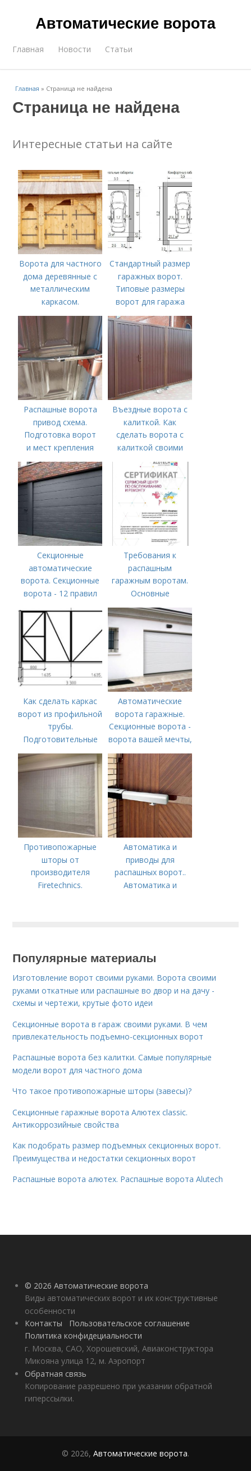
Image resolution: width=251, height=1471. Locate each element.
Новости (74, 49)
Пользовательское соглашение (129, 1323)
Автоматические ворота (125, 23)
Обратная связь (55, 1373)
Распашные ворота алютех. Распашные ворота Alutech (117, 1179)
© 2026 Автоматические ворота (86, 1285)
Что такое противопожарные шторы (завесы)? (101, 1091)
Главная (28, 49)
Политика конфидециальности (83, 1335)
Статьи (119, 49)
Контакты (43, 1323)
